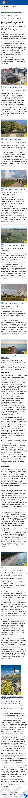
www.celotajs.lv (18, 796)
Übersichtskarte (7, 15)
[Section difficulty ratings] (2, 87)
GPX (19, 18)
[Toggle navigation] (25, 2)
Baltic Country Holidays (8, 793)
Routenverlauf (5, 6)
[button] (15, 6)
